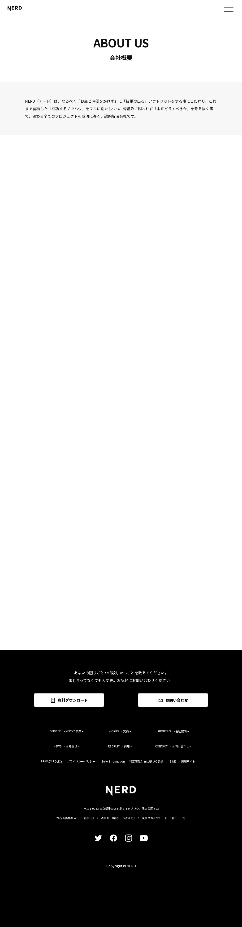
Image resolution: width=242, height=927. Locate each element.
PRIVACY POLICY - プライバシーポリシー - (69, 761)
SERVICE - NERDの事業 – (66, 731)
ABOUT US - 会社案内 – (173, 731)
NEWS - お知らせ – (66, 746)
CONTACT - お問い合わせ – (173, 746)
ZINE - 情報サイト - (183, 761)
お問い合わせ (173, 700)
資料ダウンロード (69, 700)
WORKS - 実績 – (120, 731)
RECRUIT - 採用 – (120, 746)
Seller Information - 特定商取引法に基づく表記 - (133, 761)
